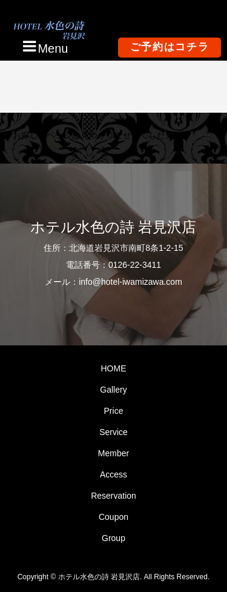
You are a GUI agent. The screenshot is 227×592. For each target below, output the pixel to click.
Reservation (113, 496)
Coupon (113, 517)
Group (113, 538)
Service (113, 432)
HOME (113, 368)
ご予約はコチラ (169, 47)
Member (113, 453)
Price (113, 411)
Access (113, 474)
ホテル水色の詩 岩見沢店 (113, 227)
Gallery (113, 389)
